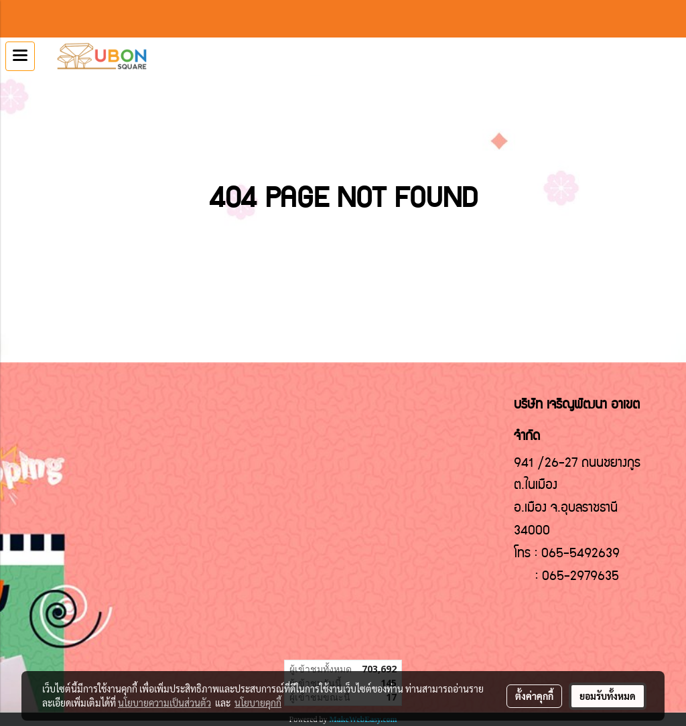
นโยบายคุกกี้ (257, 703)
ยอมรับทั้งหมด (607, 696)
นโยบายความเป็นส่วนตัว (164, 703)
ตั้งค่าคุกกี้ (534, 696)
